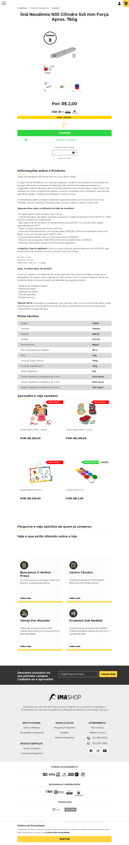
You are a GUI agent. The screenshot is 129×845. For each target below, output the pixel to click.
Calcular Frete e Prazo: (65, 147)
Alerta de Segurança (64, 737)
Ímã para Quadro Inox (74, 490)
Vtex (57, 812)
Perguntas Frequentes (64, 727)
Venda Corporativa (31, 748)
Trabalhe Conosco (97, 732)
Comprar (64, 133)
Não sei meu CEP (65, 158)
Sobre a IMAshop (32, 727)
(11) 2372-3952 (100, 743)
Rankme (70, 812)
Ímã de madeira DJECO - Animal (79, 430)
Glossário (64, 732)
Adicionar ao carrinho (66, 140)
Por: (30, 438)
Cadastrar (108, 674)
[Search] (78, 674)
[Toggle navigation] (4, 4)
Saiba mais (25, 598)
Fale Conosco (97, 727)
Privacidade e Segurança (31, 732)
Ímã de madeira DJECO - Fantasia (33, 430)
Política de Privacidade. (58, 832)
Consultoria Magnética (31, 753)
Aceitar (65, 839)
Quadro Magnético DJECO (31, 490)
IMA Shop (13, 3)
